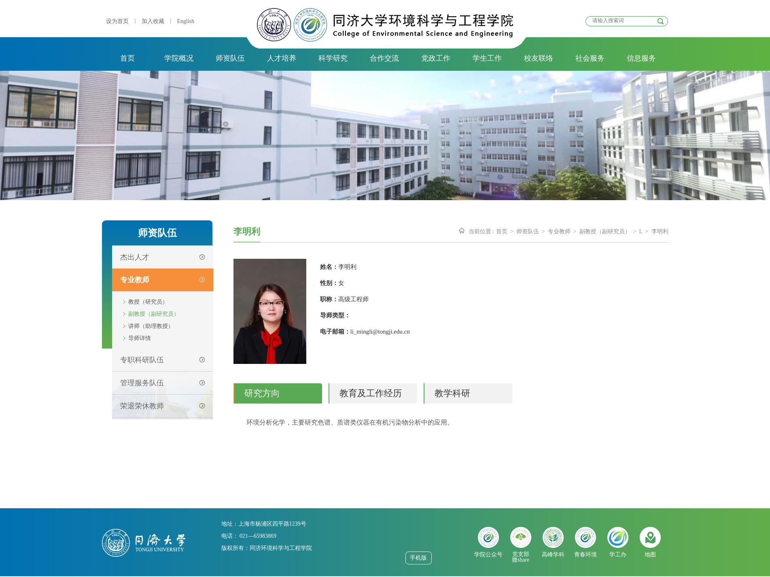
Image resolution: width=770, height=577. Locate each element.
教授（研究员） (148, 302)
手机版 (418, 558)
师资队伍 (230, 58)
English (186, 21)
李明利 (659, 231)
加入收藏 (153, 21)
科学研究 (333, 58)
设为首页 (117, 21)
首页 (127, 58)
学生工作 (487, 58)
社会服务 (590, 58)
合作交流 (384, 58)
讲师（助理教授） (151, 326)
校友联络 (538, 58)
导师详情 (139, 338)
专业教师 (559, 231)
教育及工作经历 (370, 393)
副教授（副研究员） (153, 314)
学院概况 (178, 58)
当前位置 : (481, 231)
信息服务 (641, 58)
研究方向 (262, 393)
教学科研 (452, 393)
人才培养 (281, 58)
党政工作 (435, 58)
